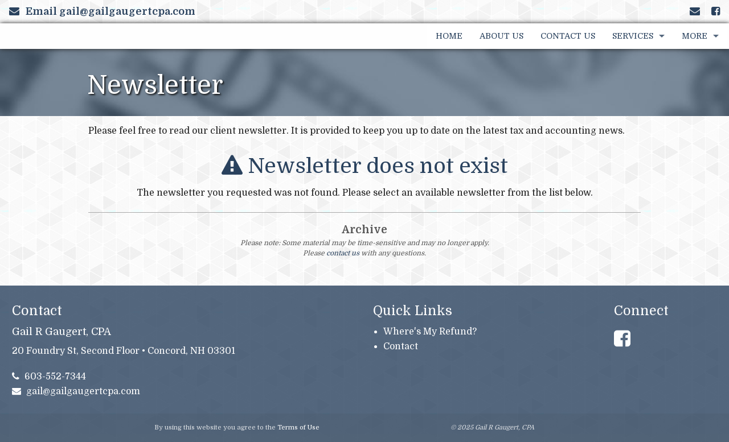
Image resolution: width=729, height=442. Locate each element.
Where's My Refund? (430, 332)
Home (449, 35)
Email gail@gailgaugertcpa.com (102, 11)
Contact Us (567, 35)
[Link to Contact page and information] (695, 11)
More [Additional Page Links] (694, 35)
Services (632, 35)
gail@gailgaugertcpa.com (76, 391)
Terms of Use (298, 427)
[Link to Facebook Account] (715, 11)
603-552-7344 (49, 376)
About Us (501, 35)
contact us (342, 253)
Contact (400, 346)
